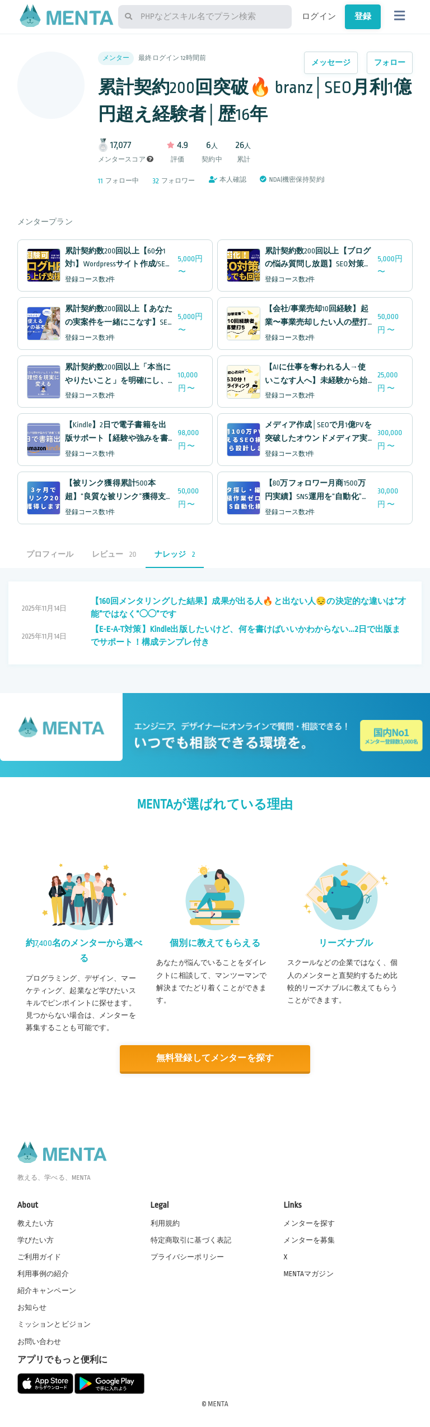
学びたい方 (35, 1240)
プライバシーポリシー (188, 1257)
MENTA (218, 1404)
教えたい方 (35, 1223)
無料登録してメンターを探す (215, 1058)
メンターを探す (309, 1223)
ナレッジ (175, 554)
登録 (362, 16)
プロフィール (50, 554)
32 (156, 181)
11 (100, 181)
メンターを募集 (309, 1240)
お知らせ (32, 1307)
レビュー (114, 554)
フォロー (390, 62)
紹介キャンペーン (46, 1291)
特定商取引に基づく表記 (191, 1240)
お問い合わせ (39, 1342)
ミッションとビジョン (54, 1324)
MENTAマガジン (308, 1274)
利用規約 (165, 1223)
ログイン (319, 16)
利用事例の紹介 (43, 1274)
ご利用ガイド (39, 1257)
